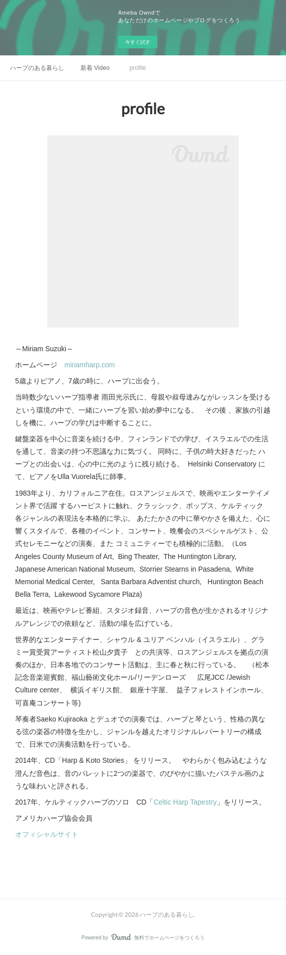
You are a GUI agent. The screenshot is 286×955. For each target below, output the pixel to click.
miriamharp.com (89, 365)
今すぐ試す (137, 42)
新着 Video (95, 67)
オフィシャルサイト (46, 834)
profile (138, 67)
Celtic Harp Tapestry (185, 802)
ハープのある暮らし (37, 67)
